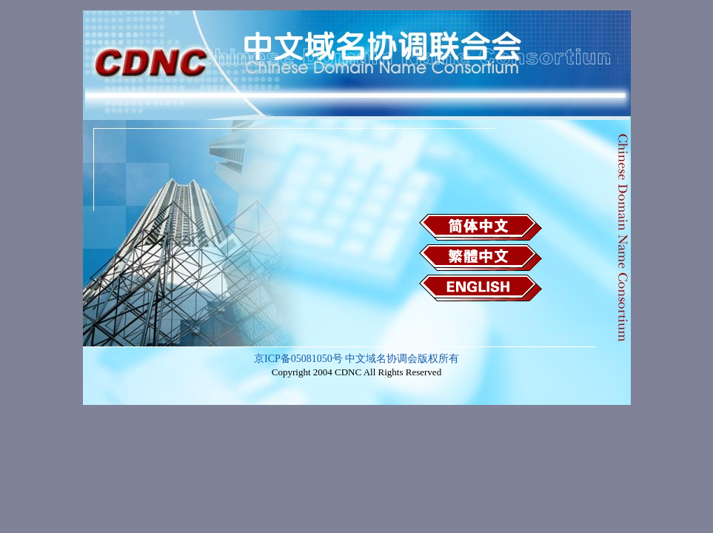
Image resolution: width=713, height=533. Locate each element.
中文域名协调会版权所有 (402, 358)
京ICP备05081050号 (298, 358)
